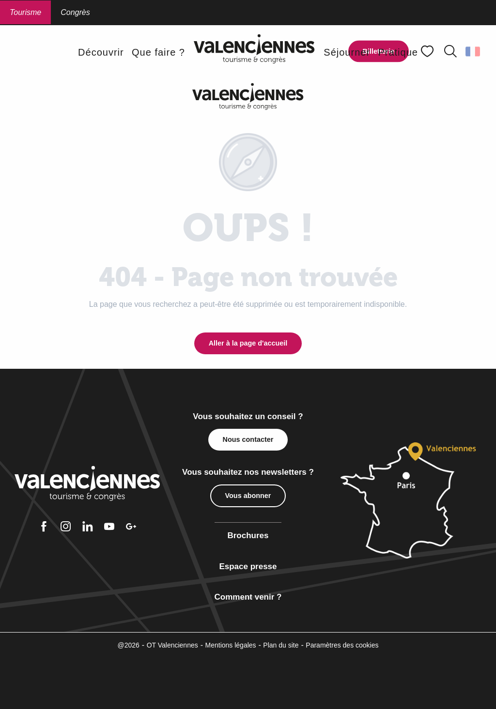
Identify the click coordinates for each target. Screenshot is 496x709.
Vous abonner (248, 495)
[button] (450, 51)
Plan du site (280, 645)
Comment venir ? (248, 597)
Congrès (75, 12)
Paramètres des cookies (342, 645)
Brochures (247, 535)
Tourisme (25, 12)
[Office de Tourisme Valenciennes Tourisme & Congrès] (248, 96)
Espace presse (248, 566)
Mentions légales (230, 645)
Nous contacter (248, 439)
